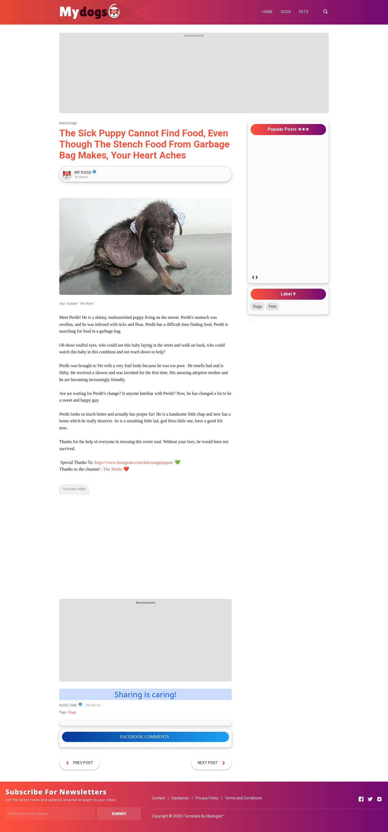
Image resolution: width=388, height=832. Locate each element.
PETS (304, 12)
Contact (158, 798)
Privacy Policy (207, 798)
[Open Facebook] (361, 799)
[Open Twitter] (370, 799)
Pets (272, 306)
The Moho (112, 469)
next (257, 277)
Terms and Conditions (243, 798)
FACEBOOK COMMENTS (144, 736)
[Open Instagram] (379, 799)
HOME (267, 12)
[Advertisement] (194, 75)
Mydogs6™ (215, 816)
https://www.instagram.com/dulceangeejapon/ (134, 462)
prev (253, 277)
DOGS (286, 12)
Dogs (72, 712)
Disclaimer (180, 798)
